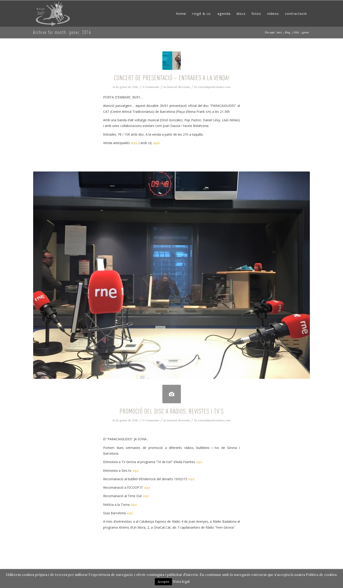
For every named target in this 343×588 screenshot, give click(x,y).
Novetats (184, 87)
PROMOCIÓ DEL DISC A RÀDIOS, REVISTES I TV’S (172, 411)
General (171, 87)
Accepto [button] (163, 582)
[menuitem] (181, 13)
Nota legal (181, 581)
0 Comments (150, 87)
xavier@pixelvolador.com (214, 87)
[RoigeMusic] (53, 13)
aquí (134, 143)
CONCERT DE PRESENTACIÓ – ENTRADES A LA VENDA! (171, 78)
